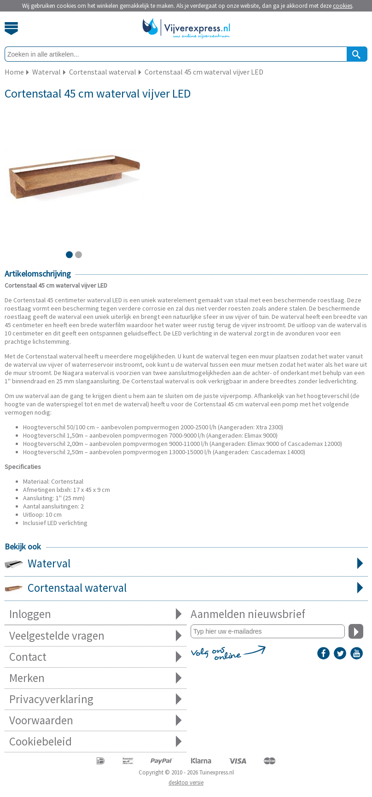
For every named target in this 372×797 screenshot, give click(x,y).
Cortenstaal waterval (186, 588)
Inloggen (95, 614)
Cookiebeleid (95, 741)
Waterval (186, 564)
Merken (95, 678)
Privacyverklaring (95, 699)
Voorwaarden (95, 720)
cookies (342, 6)
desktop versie (186, 782)
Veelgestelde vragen (95, 635)
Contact (95, 657)
